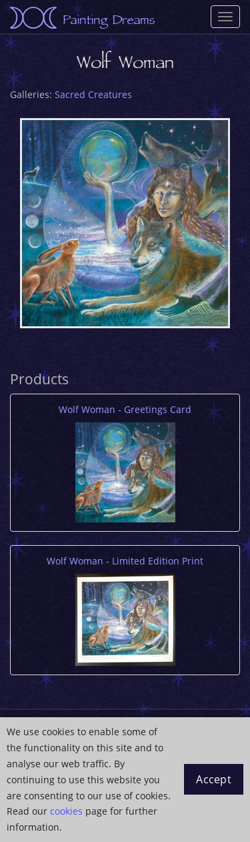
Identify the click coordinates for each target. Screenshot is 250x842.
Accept (213, 779)
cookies (66, 811)
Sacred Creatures (93, 94)
